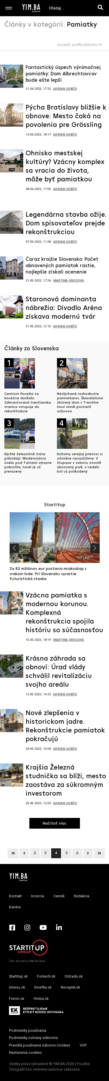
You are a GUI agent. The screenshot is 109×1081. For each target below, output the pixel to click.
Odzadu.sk (74, 976)
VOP (83, 1045)
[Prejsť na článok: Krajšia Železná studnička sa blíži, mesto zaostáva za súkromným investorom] (11, 776)
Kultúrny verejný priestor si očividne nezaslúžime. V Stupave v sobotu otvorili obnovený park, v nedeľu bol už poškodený (80, 463)
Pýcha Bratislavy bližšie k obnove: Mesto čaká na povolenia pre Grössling (66, 116)
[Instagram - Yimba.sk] (27, 927)
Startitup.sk (18, 976)
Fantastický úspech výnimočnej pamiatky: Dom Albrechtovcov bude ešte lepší (63, 74)
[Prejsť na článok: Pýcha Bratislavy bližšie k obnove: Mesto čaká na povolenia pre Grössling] (11, 116)
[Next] (88, 853)
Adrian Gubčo (65, 89)
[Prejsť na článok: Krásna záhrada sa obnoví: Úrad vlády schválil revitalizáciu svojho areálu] (11, 668)
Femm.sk (16, 998)
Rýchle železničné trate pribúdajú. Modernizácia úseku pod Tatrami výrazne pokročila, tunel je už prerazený (28, 463)
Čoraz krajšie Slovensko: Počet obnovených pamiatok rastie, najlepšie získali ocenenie (62, 266)
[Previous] (13, 853)
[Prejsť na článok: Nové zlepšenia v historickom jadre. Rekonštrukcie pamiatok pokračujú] (11, 722)
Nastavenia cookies (25, 1052)
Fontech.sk (46, 976)
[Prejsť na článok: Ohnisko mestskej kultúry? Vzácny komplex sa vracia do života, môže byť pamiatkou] (11, 162)
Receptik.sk (70, 987)
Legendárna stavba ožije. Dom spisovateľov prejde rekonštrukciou (66, 224)
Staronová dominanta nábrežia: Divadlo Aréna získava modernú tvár (64, 308)
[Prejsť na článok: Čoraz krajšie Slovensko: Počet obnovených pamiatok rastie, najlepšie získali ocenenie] (11, 269)
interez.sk (17, 987)
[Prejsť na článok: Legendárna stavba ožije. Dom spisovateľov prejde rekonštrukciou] (11, 224)
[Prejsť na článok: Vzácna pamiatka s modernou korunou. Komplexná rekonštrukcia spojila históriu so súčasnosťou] (11, 604)
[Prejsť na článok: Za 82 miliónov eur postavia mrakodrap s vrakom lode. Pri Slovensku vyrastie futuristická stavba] (55, 537)
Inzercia (37, 896)
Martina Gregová (68, 280)
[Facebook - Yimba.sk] (12, 927)
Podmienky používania (27, 1030)
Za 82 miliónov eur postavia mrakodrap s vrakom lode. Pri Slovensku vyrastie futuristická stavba (48, 574)
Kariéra (15, 907)
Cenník (59, 896)
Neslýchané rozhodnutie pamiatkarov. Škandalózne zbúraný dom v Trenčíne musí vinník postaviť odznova (80, 402)
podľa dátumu (87, 44)
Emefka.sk (42, 987)
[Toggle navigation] (8, 8)
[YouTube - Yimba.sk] (43, 927)
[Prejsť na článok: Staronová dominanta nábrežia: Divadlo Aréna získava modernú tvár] (11, 308)
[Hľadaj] (101, 8)
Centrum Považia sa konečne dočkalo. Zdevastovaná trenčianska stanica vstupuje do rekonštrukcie (27, 402)
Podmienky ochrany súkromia (33, 1038)
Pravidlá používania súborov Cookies (39, 1045)
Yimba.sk (41, 998)
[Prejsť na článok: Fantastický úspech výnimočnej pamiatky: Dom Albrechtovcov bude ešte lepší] (11, 78)
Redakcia (81, 896)
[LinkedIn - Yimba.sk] (59, 927)
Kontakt (15, 896)
